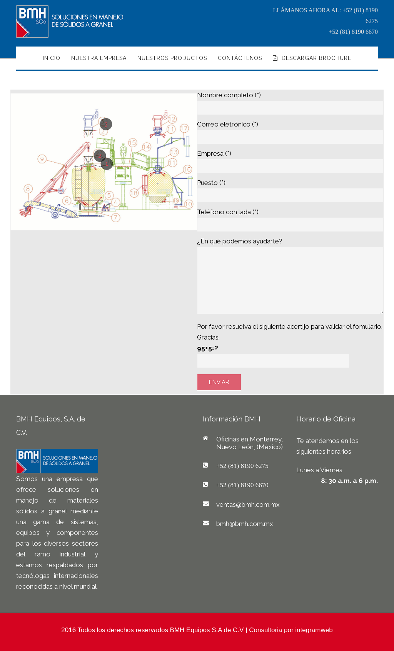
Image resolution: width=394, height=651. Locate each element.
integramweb (313, 630)
